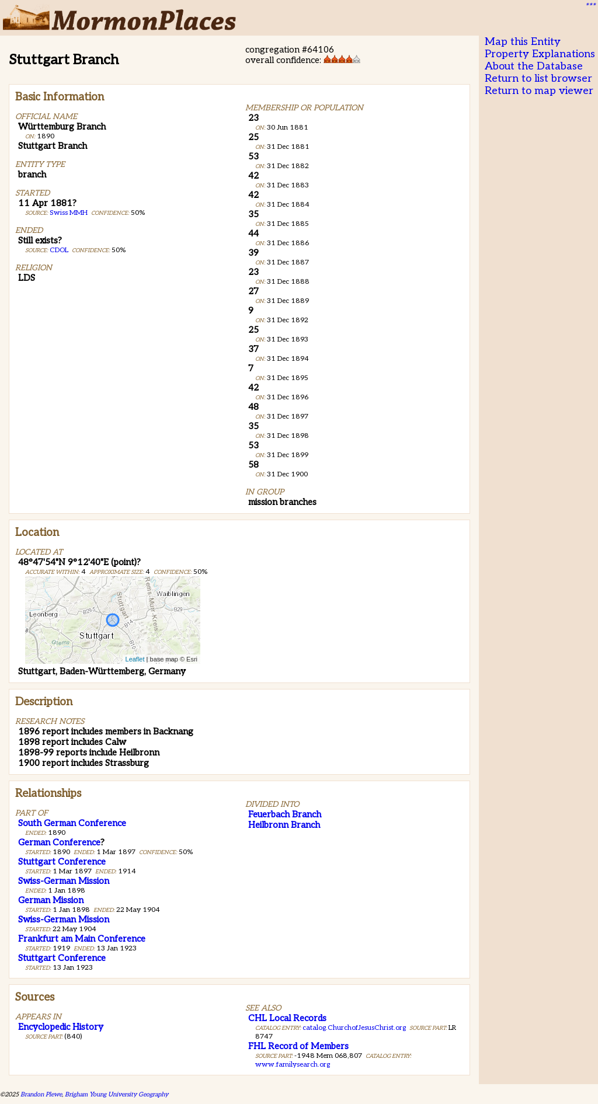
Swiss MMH (69, 212)
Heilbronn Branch (284, 825)
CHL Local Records (287, 1018)
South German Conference (72, 823)
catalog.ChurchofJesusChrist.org (354, 1027)
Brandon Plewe (41, 1094)
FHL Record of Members (298, 1046)
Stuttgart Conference (62, 861)
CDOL (59, 250)
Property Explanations (540, 54)
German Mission (51, 900)
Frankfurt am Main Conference (81, 939)
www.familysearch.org (292, 1064)
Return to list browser (538, 78)
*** (590, 6)
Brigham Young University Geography (116, 1094)
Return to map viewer (539, 91)
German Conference (59, 842)
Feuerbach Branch (284, 814)
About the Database (534, 66)
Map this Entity (523, 42)
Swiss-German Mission (63, 881)
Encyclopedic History (60, 1027)
